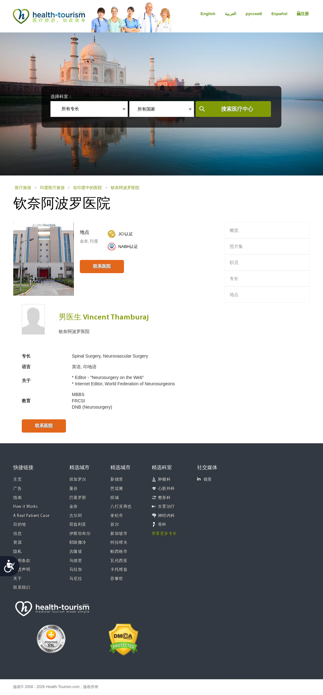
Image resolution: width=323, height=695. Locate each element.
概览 (234, 230)
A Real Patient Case (31, 516)
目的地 (19, 525)
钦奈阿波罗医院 (125, 187)
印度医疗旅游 (52, 187)
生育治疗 (166, 507)
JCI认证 (125, 234)
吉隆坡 (75, 552)
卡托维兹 (118, 570)
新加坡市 (118, 534)
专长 (234, 278)
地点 (234, 294)
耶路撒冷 (77, 543)
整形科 (164, 498)
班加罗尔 (77, 480)
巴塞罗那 (77, 498)
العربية (230, 13)
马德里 (75, 561)
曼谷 (73, 489)
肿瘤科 (164, 480)
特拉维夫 (118, 543)
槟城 (114, 498)
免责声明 (21, 570)
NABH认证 (128, 246)
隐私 (17, 552)
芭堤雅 (116, 489)
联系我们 (21, 588)
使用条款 (21, 561)
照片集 (236, 246)
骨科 (162, 525)
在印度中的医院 (87, 187)
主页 (17, 480)
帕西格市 (118, 552)
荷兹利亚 (77, 525)
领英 (204, 479)
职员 (234, 262)
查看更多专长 (164, 534)
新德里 (116, 480)
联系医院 (102, 266)
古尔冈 (75, 516)
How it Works (25, 507)
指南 (17, 498)
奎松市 (116, 516)
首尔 (114, 525)
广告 (17, 489)
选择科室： (61, 96)
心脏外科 (166, 489)
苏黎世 (116, 579)
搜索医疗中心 (237, 109)
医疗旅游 (23, 187)
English (208, 13)
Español (279, 13)
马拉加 (75, 570)
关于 (17, 579)
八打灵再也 (121, 507)
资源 (17, 543)
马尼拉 (75, 579)
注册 (303, 13)
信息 (17, 534)
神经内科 (166, 516)
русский (254, 13)
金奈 (73, 507)
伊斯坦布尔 (80, 534)
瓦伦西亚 (118, 561)
